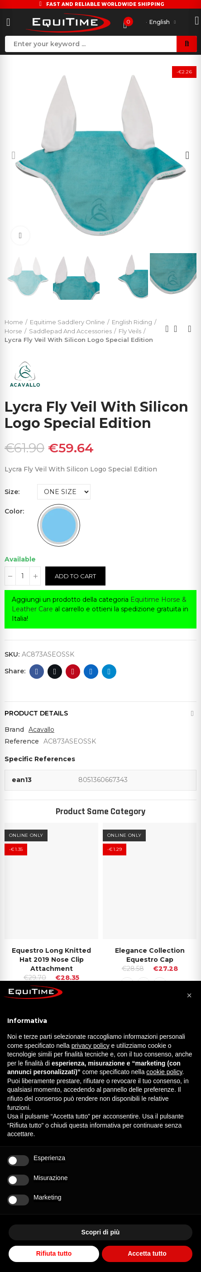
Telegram (109, 671)
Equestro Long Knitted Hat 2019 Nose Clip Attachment (51, 959)
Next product (189, 328)
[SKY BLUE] (59, 525)
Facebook (36, 671)
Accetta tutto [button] (147, 1253)
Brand (14, 729)
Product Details (36, 713)
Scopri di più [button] (100, 1232)
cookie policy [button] (164, 1071)
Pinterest (73, 671)
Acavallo (41, 729)
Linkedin (91, 671)
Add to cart (75, 576)
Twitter (55, 671)
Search (187, 44)
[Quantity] (23, 576)
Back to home (178, 328)
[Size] (64, 491)
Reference (22, 741)
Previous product (167, 328)
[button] (14, 155)
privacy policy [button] (91, 1045)
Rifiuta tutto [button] (54, 1253)
